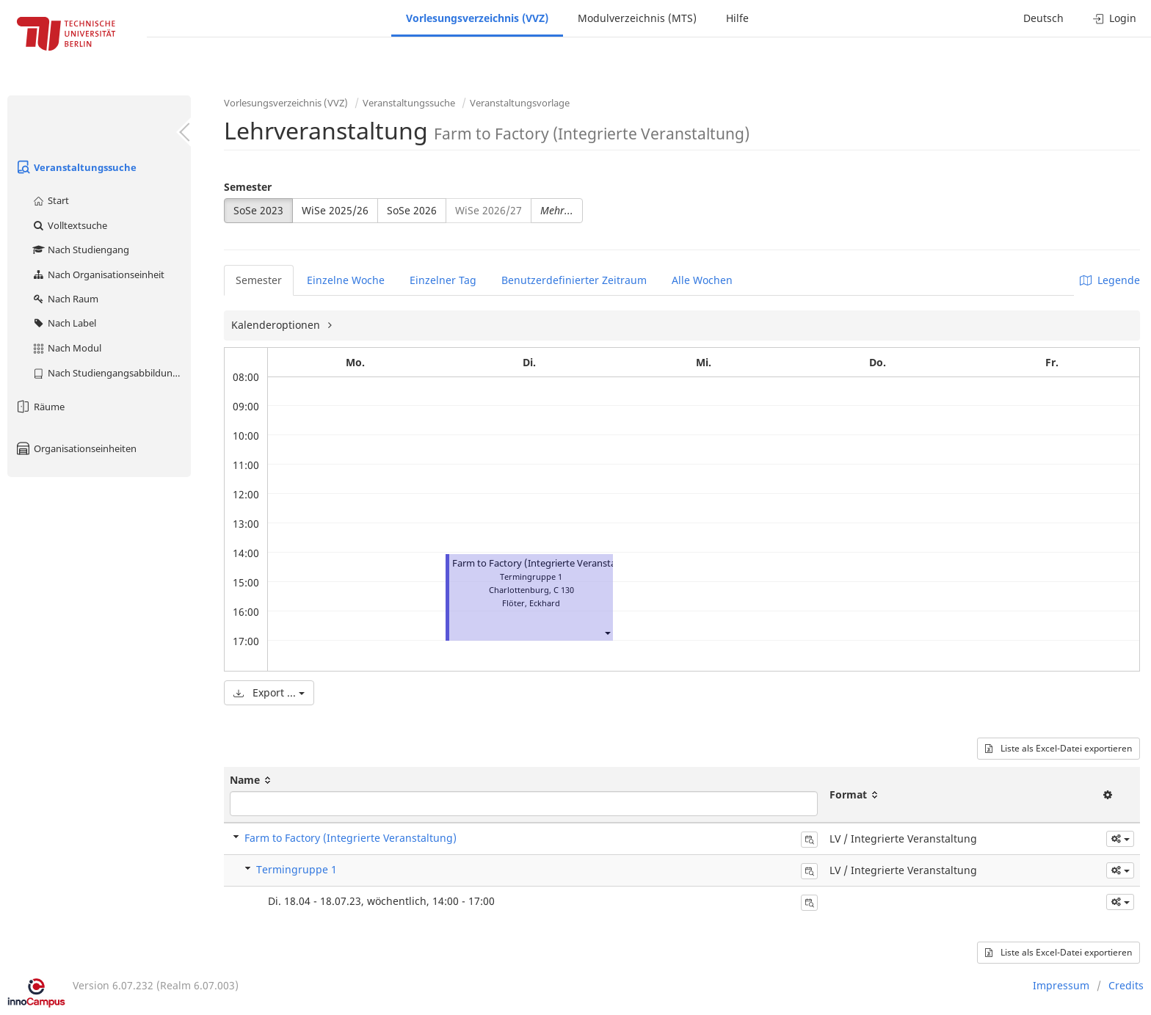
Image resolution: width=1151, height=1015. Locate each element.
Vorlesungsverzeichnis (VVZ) (477, 18)
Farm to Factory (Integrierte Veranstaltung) (547, 563)
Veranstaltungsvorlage (520, 102)
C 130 (563, 589)
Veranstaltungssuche (76, 167)
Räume (40, 406)
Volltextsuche (69, 225)
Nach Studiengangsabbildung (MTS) (111, 372)
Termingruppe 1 (296, 869)
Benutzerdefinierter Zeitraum (574, 280)
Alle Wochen (702, 280)
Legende (1110, 280)
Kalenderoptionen (277, 325)
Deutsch (1043, 18)
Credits (1126, 985)
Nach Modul (66, 347)
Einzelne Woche (346, 280)
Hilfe (737, 18)
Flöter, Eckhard (531, 602)
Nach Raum (65, 298)
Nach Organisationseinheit (98, 274)
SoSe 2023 (258, 210)
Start (50, 200)
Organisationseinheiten (76, 448)
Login (1114, 18)
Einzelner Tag (443, 280)
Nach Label (64, 323)
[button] (607, 632)
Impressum (1061, 985)
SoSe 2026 (412, 210)
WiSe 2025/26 (335, 210)
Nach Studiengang (80, 249)
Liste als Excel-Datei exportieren (1058, 748)
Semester (248, 187)
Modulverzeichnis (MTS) (637, 18)
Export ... (269, 692)
